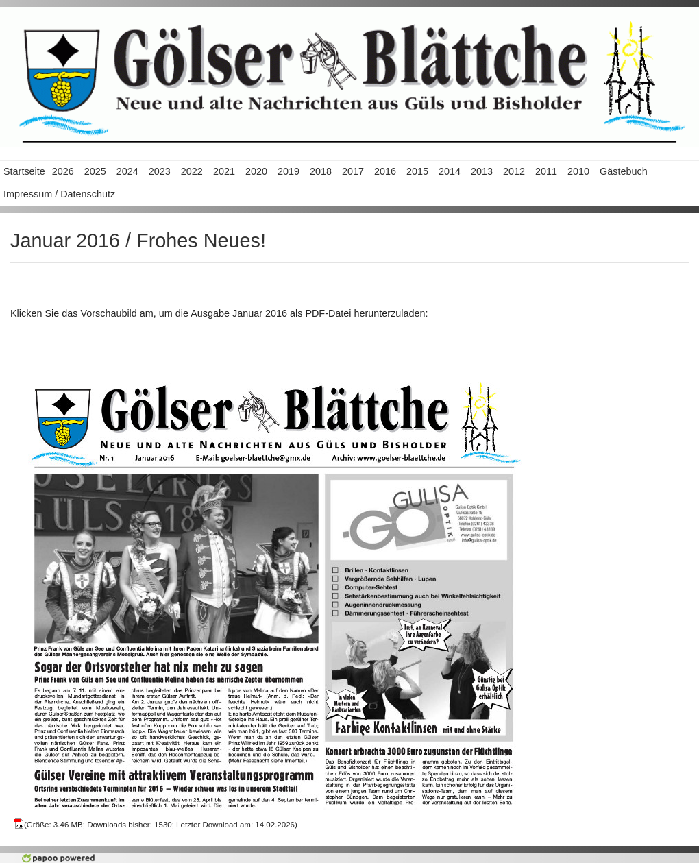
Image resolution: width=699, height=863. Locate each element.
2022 (192, 171)
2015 (417, 171)
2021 (224, 171)
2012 (514, 171)
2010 (578, 171)
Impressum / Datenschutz (59, 194)
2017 (353, 171)
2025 (95, 171)
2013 (482, 171)
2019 (288, 171)
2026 (63, 171)
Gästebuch (624, 171)
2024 (127, 171)
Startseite (24, 171)
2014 (450, 171)
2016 (385, 171)
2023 (160, 171)
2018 (321, 171)
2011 (546, 171)
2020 (256, 171)
